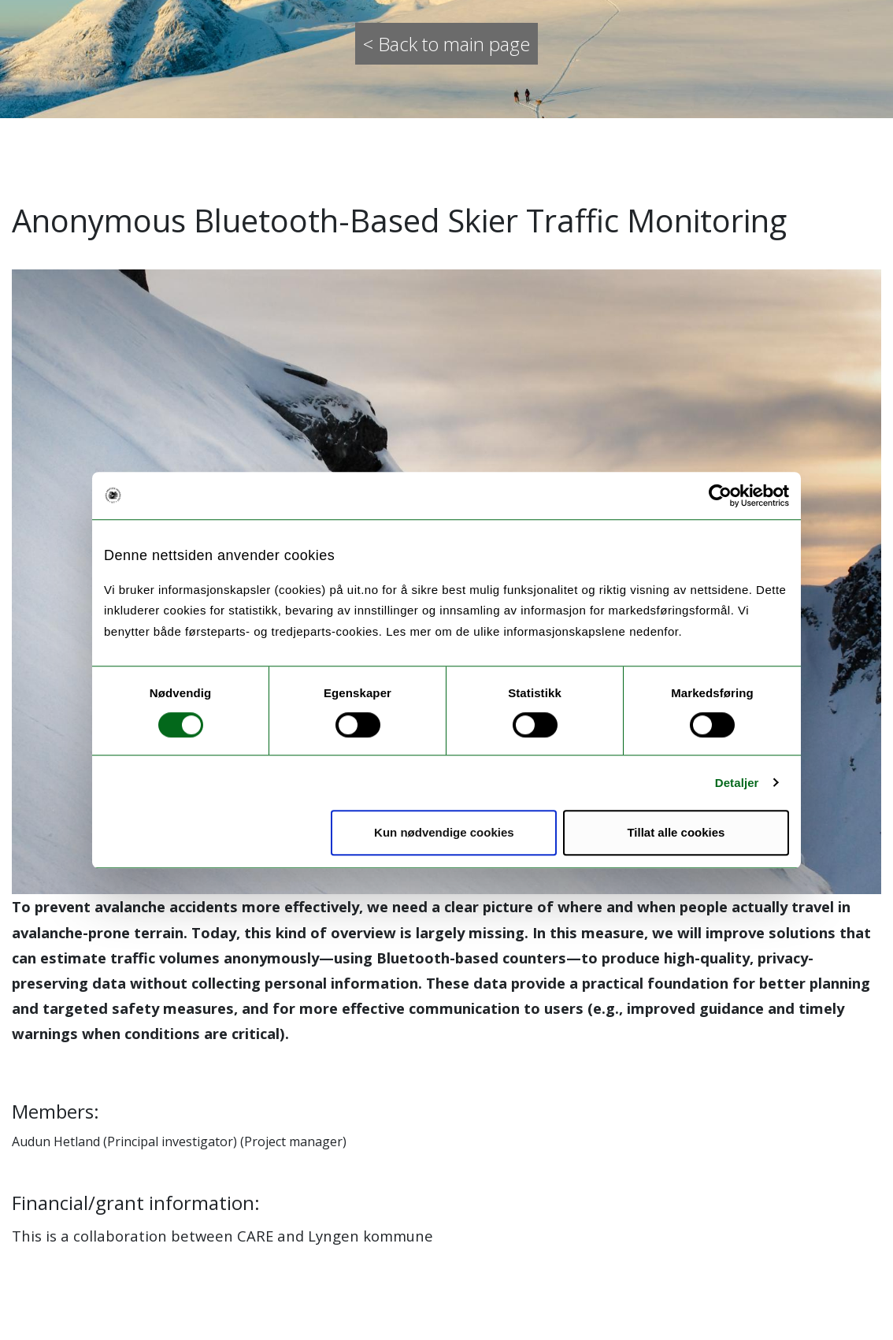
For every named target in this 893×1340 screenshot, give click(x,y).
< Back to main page (446, 44)
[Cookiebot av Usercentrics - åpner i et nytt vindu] (720, 495)
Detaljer (737, 782)
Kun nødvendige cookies (444, 832)
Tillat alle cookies (675, 832)
